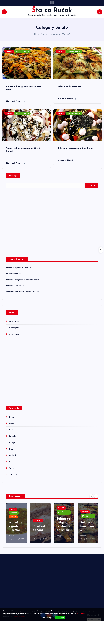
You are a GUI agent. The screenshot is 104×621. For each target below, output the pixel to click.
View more (81, 614)
